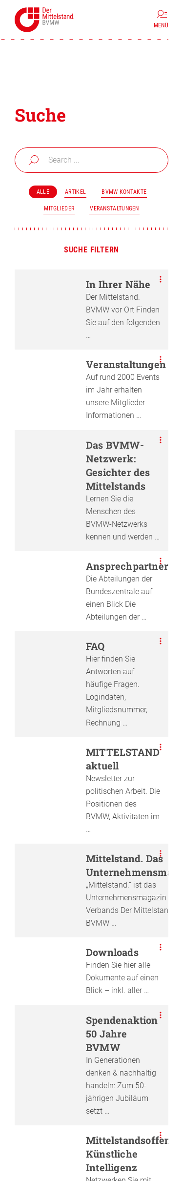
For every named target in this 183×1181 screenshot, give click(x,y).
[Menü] (161, 19)
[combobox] (91, 160)
